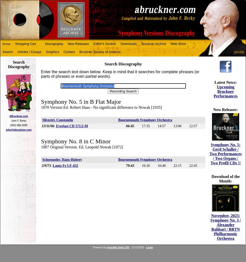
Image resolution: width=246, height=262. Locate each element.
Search (8, 52)
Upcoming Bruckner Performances (225, 91)
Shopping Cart (25, 44)
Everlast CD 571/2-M (72, 126)
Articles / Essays (29, 52)
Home (7, 44)
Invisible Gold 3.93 (118, 247)
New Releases (78, 44)
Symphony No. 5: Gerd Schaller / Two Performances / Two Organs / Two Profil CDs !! (225, 154)
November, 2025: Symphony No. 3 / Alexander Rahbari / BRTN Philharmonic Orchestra (225, 227)
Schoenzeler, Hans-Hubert (62, 160)
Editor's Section (104, 44)
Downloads (129, 44)
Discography (54, 44)
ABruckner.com (19, 116)
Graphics (52, 52)
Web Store (178, 44)
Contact (69, 52)
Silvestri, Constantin (57, 120)
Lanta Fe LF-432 (65, 166)
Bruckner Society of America (99, 52)
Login (149, 247)
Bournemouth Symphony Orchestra (145, 120)
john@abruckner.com (19, 129)
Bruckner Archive (153, 44)
